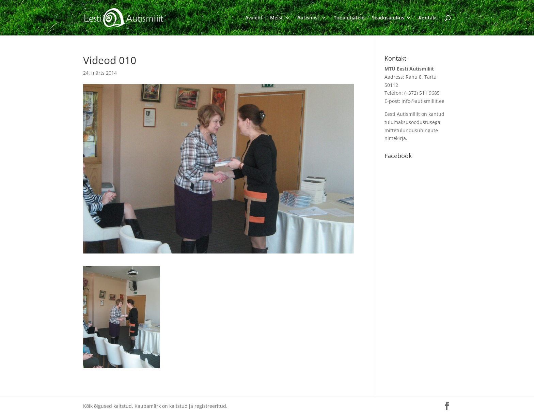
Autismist (308, 18)
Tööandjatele (349, 18)
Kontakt (428, 18)
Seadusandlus (388, 18)
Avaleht (254, 18)
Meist (276, 18)
